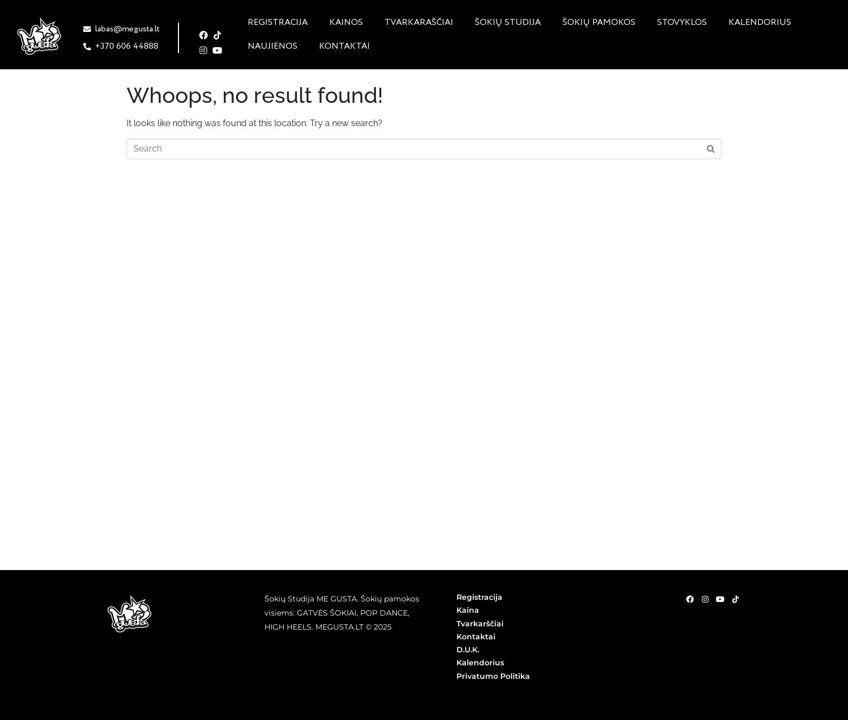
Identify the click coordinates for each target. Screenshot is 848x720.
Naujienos (272, 46)
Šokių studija (508, 22)
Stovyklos (682, 22)
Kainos (346, 22)
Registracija (278, 22)
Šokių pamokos (598, 22)
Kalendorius (759, 22)
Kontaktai (344, 46)
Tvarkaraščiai (419, 22)
